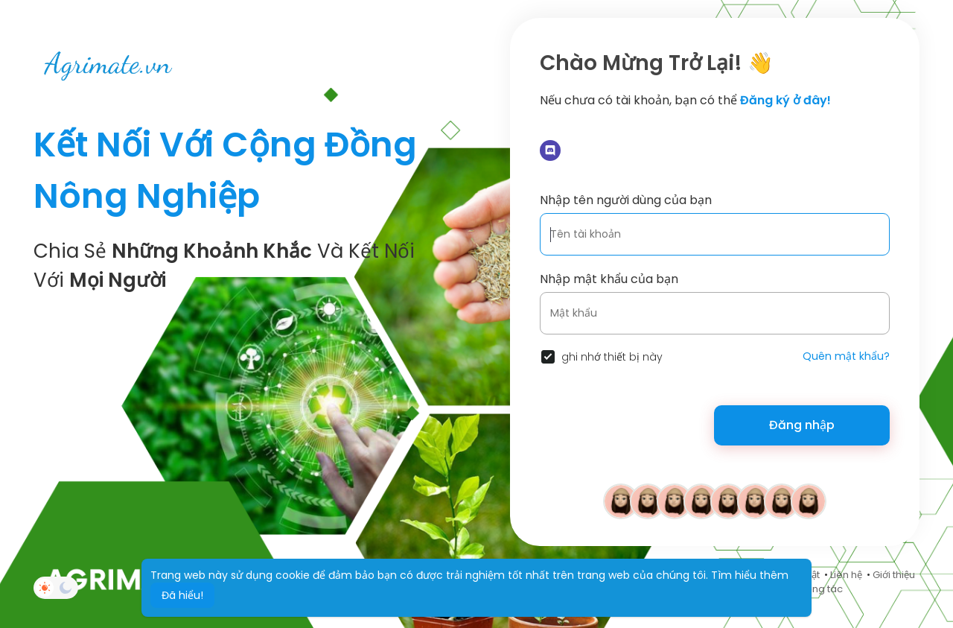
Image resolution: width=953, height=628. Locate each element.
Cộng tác (821, 589)
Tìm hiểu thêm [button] (749, 575)
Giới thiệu (894, 575)
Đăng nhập (802, 425)
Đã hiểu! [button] (182, 595)
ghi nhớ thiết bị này (612, 356)
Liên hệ (846, 575)
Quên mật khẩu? (846, 356)
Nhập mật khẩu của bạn (609, 279)
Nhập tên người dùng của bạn (626, 200)
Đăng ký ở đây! (785, 100)
